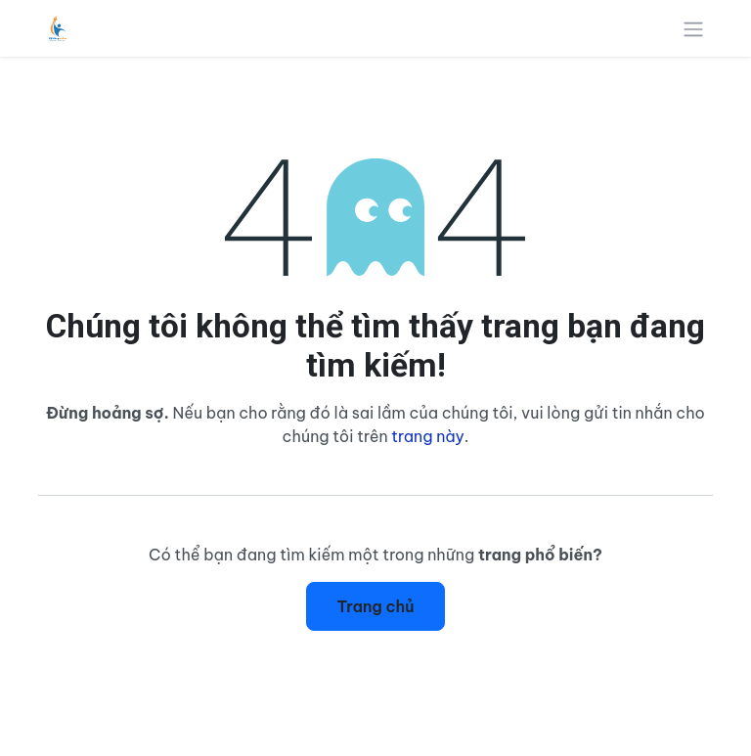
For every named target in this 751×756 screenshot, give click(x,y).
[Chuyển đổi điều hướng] (693, 28)
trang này (427, 436)
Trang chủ (375, 606)
